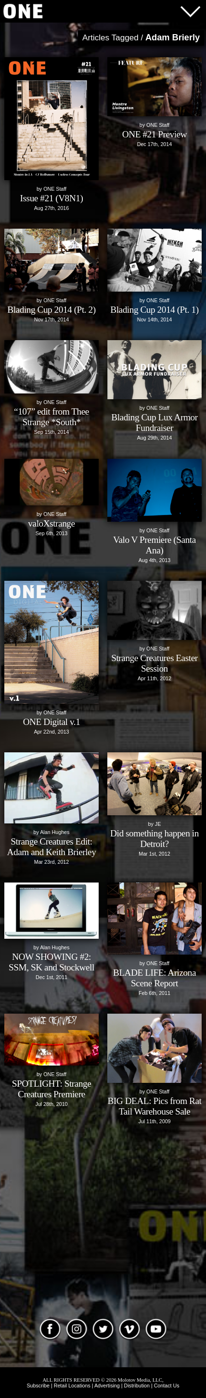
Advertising (107, 1385)
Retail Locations (72, 1385)
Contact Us (167, 1385)
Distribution (136, 1385)
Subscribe (38, 1385)
